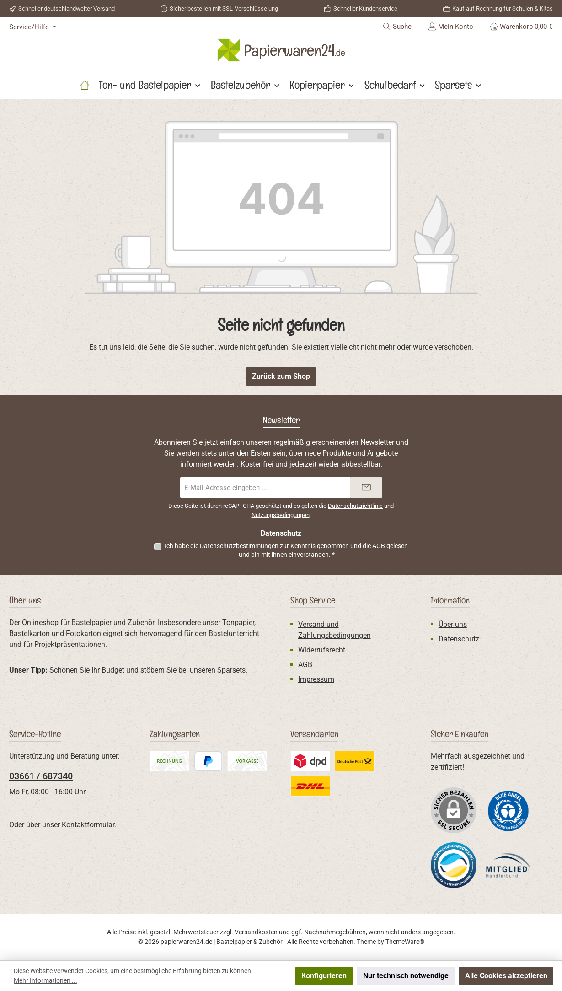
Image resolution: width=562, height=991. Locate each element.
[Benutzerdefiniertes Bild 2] (453, 865)
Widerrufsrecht (321, 650)
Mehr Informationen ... (45, 980)
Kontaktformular (88, 824)
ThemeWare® (404, 941)
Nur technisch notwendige (406, 975)
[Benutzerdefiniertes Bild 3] (508, 865)
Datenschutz (459, 639)
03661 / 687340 (41, 775)
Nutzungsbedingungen (281, 515)
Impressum (316, 679)
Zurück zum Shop (281, 376)
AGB (378, 545)
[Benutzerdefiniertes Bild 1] (508, 810)
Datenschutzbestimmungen (239, 545)
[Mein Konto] (450, 26)
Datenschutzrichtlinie (355, 505)
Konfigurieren (324, 975)
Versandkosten (256, 932)
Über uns (453, 624)
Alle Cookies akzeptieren (506, 975)
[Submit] (366, 487)
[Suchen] (397, 26)
